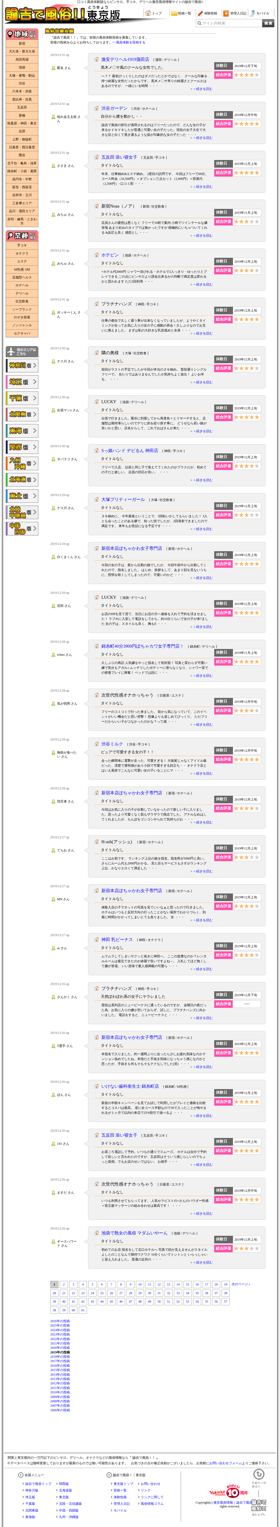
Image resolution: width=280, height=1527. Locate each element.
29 (140, 1293)
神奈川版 (31, 1490)
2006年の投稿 (60, 1410)
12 (159, 1284)
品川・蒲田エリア (22, 211)
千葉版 (30, 1504)
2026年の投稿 (60, 1321)
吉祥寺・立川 (22, 195)
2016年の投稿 (60, 1366)
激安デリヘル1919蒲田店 (125, 59)
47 (130, 1301)
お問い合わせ (150, 1484)
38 (225, 1293)
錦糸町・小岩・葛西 (22, 171)
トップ (157, 13)
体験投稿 (210, 13)
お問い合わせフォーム (225, 1463)
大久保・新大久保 (22, 51)
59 (64, 1310)
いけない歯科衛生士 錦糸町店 (130, 1086)
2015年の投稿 (60, 1370)
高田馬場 (22, 59)
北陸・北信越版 (70, 1504)
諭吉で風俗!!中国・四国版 (22, 528)
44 (102, 1301)
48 (140, 1301)
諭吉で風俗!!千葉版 (22, 398)
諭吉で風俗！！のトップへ (258, 1503)
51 (168, 1301)
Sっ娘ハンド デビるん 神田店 (129, 450)
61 (83, 1310)
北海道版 (65, 1490)
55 (206, 1301)
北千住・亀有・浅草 (22, 163)
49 (149, 1301)
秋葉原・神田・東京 (22, 123)
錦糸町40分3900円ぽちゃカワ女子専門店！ (142, 646)
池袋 (22, 67)
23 (83, 1293)
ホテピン (110, 255)
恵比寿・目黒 (22, 99)
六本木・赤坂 (22, 91)
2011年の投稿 (60, 1388)
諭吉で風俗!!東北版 (22, 496)
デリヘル (22, 293)
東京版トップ (123, 1484)
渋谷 (22, 83)
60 (73, 1310)
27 (121, 1293)
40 (64, 1301)
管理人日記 (238, 13)
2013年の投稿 (60, 1379)
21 (64, 1293)
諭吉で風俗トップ (38, 1484)
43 (92, 1301)
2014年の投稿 (60, 1375)
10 (140, 1284)
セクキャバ (22, 333)
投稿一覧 (184, 13)
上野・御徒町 (22, 139)
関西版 (64, 1484)
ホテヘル (22, 285)
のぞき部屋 (22, 317)
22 (73, 1293)
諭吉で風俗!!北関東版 (22, 414)
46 (121, 1301)
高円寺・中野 (22, 179)
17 (206, 1284)
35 (197, 1293)
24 (92, 1293)
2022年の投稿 (60, 1339)
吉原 (22, 131)
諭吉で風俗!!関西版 (22, 447)
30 (149, 1293)
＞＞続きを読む (201, 89)
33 (178, 1293)
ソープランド (22, 309)
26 (111, 1293)
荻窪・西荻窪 (22, 187)
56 (216, 1301)
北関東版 (31, 1510)
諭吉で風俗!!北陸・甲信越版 (22, 512)
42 (83, 1301)
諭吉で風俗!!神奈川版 (22, 365)
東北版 (64, 1497)
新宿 (22, 43)
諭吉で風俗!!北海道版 (22, 480)
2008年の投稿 (60, 1401)
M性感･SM (22, 269)
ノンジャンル (22, 325)
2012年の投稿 (60, 1383)
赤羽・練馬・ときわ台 (22, 221)
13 (168, 1284)
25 (102, 1293)
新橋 (22, 115)
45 (111, 1301)
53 (187, 1301)
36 (206, 1293)
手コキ (22, 245)
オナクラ (22, 253)
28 (130, 1293)
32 (168, 1293)
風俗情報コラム (152, 1504)
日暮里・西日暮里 (22, 147)
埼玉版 (30, 1497)
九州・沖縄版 (69, 1517)
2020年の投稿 (60, 1348)
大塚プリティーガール (123, 499)
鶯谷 (22, 155)
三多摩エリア (22, 203)
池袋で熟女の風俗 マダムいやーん (134, 1233)
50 (159, 1301)
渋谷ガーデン (114, 108)
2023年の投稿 (60, 1334)
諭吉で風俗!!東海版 (22, 431)
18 (216, 1284)
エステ (22, 261)
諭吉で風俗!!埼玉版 (22, 382)
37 (216, 1293)
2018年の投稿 (60, 1357)
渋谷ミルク (112, 744)
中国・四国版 (69, 1510)
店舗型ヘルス (22, 277)
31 (159, 1293)
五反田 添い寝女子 (119, 157)
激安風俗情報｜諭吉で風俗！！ (236, 1502)
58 (54, 1310)
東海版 (30, 1517)
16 (197, 1284)
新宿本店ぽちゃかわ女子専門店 (131, 548)
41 (73, 1301)
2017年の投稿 (60, 1361)
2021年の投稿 (60, 1343)
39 (54, 1301)
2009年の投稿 (60, 1397)
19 (225, 1284)
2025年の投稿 (60, 1325)
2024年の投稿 (60, 1330)
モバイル (262, 13)
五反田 (22, 107)
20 (54, 1293)
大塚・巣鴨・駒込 (22, 75)
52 (178, 1301)
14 (178, 1284)
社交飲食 (22, 301)
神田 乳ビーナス (117, 939)
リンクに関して (152, 1497)
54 (197, 1301)
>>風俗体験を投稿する (128, 42)
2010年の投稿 (60, 1392)
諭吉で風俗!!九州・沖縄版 (22, 463)
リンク (146, 1490)
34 (187, 1293)
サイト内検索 (214, 23)
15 (187, 1284)
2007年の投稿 (60, 1405)
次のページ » (241, 1284)
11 (149, 1284)
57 (225, 1301)
